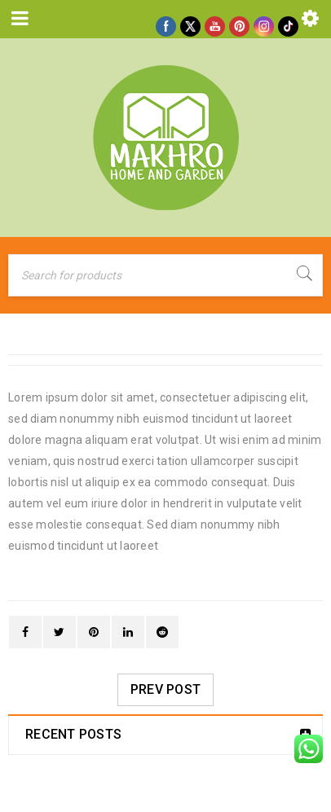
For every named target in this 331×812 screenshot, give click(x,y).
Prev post (165, 689)
